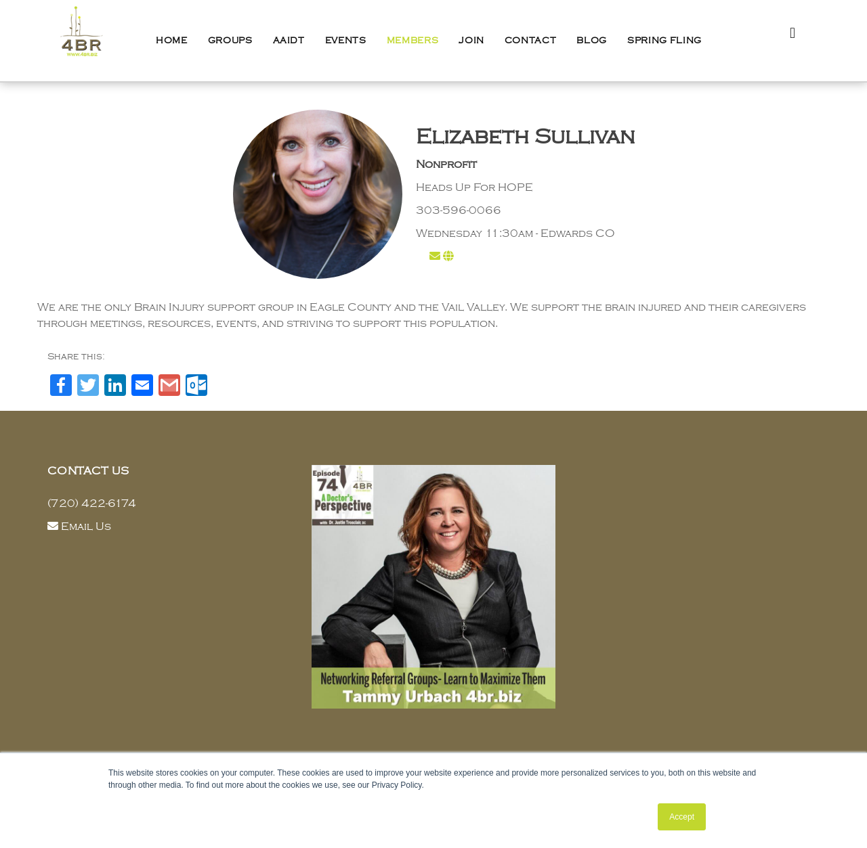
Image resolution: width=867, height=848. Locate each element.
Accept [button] (681, 817)
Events (345, 40)
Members (413, 40)
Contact (531, 40)
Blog (591, 40)
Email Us (86, 526)
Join (471, 40)
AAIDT (289, 40)
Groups (230, 40)
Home (172, 40)
